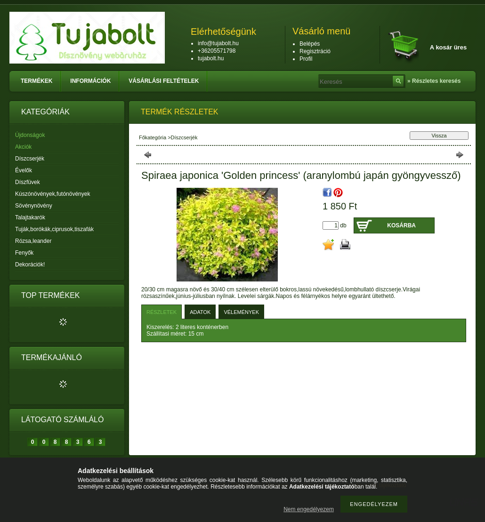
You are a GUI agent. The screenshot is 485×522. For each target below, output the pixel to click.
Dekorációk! (30, 264)
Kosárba (401, 225)
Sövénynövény (33, 205)
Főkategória (152, 137)
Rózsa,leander (33, 241)
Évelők (23, 170)
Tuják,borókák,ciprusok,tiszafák (54, 229)
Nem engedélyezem (308, 509)
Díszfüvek (27, 182)
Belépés (309, 43)
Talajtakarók (30, 217)
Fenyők (24, 252)
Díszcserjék (29, 158)
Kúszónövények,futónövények (52, 194)
